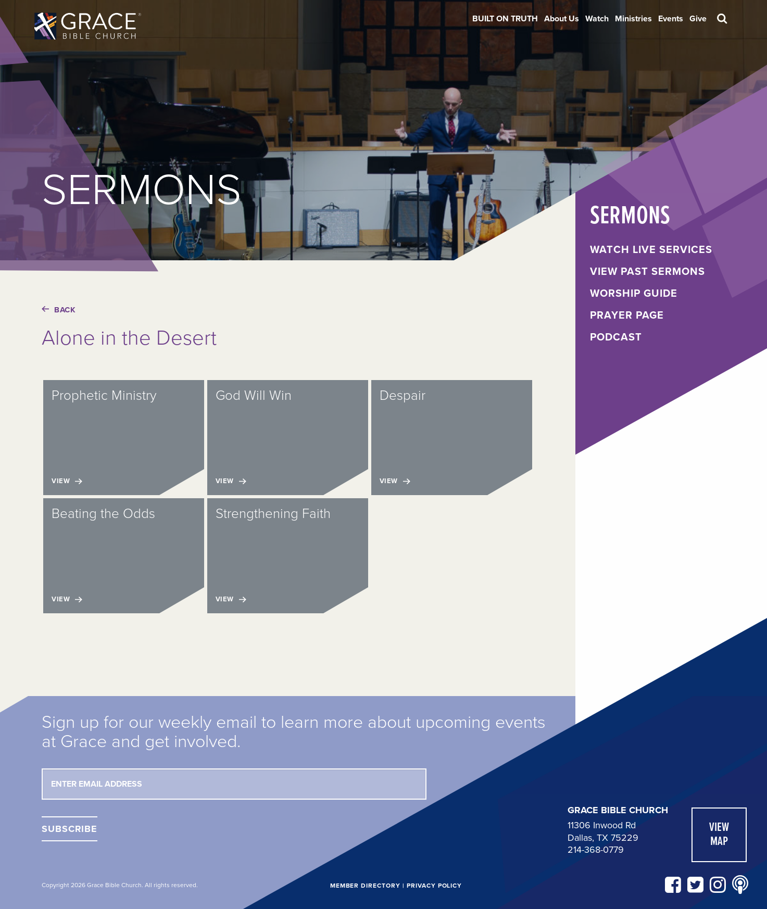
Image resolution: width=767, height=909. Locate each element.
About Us (561, 19)
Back (59, 309)
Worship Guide (633, 293)
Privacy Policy (434, 885)
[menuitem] (505, 18)
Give (698, 19)
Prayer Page (627, 315)
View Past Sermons (647, 272)
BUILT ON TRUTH (505, 19)
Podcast (616, 337)
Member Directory (365, 885)
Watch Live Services (651, 250)
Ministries (633, 19)
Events (670, 19)
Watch (597, 19)
